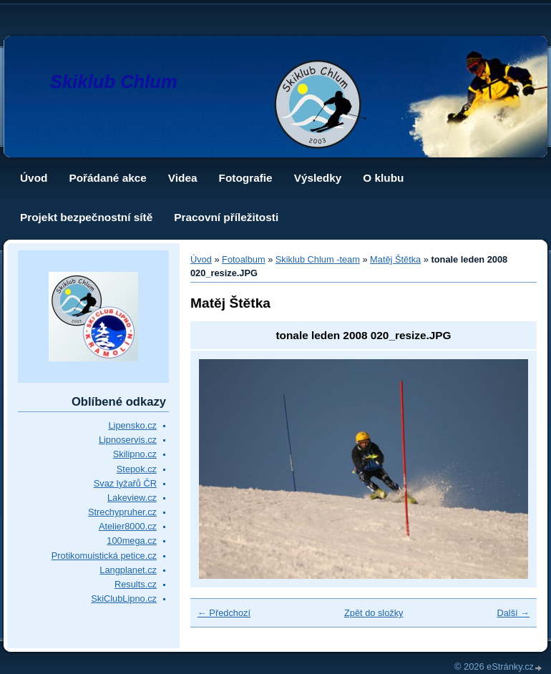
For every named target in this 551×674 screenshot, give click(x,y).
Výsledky (318, 178)
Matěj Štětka (395, 259)
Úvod (33, 178)
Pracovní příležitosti (226, 217)
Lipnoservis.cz (128, 439)
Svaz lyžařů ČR (125, 483)
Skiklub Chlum (113, 82)
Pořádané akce (107, 178)
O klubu (383, 178)
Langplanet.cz (128, 570)
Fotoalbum (243, 259)
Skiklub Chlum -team (318, 259)
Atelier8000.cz (128, 526)
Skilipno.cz (135, 454)
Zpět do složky (374, 612)
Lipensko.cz (132, 425)
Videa (183, 178)
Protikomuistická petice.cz (104, 555)
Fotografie (246, 178)
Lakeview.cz (132, 497)
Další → (513, 612)
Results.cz (135, 584)
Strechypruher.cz (122, 512)
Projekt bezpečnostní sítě (86, 217)
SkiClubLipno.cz (124, 598)
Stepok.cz (137, 469)
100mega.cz (132, 540)
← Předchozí (224, 612)
